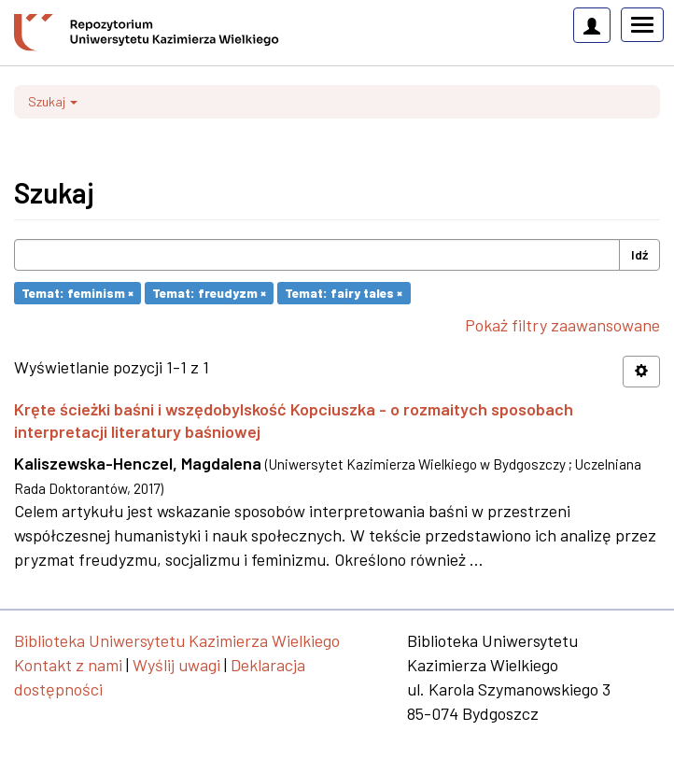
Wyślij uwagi (176, 664)
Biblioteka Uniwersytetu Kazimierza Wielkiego (177, 640)
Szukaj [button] (52, 101)
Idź (639, 254)
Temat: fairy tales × (343, 293)
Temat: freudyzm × (209, 293)
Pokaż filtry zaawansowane (562, 325)
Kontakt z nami (68, 664)
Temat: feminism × (77, 293)
